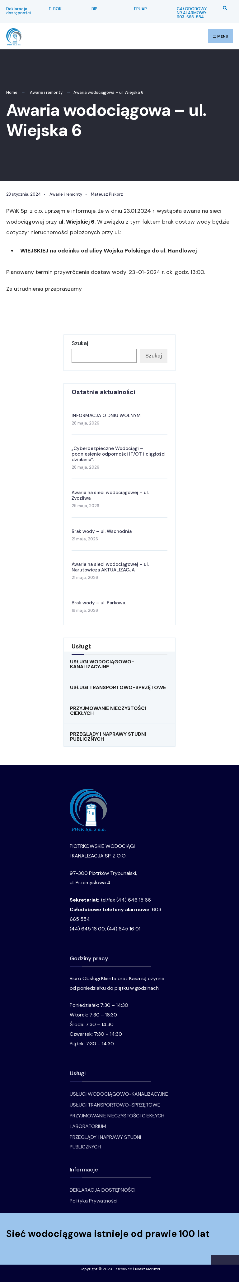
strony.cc (124, 1268)
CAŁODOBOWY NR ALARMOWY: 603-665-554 (192, 13)
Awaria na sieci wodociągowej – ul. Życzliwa (110, 495)
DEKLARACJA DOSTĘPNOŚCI (102, 1190)
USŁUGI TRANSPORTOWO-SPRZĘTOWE (118, 687)
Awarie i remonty (46, 92)
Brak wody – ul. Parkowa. (99, 603)
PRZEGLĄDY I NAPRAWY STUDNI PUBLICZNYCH (108, 736)
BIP (94, 8)
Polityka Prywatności (93, 1201)
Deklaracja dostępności (18, 11)
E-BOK (55, 8)
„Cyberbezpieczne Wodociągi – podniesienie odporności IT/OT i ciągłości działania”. (119, 454)
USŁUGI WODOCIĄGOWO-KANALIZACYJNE (102, 664)
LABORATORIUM (88, 1126)
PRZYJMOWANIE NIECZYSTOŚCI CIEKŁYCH (108, 710)
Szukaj (80, 343)
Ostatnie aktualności (103, 392)
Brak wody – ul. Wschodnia (102, 531)
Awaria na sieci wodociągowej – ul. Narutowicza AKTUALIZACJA (110, 567)
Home (11, 92)
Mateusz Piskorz (107, 194)
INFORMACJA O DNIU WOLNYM (106, 415)
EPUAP (140, 8)
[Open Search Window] (224, 7)
